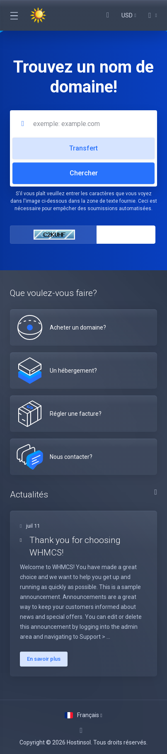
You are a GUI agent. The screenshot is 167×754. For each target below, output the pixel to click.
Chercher (84, 173)
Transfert (83, 148)
